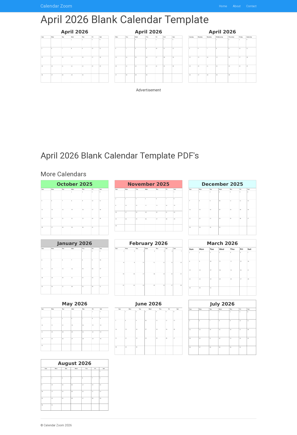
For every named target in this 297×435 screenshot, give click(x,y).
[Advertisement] (148, 120)
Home (223, 6)
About (237, 6)
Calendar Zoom (56, 6)
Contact (251, 6)
